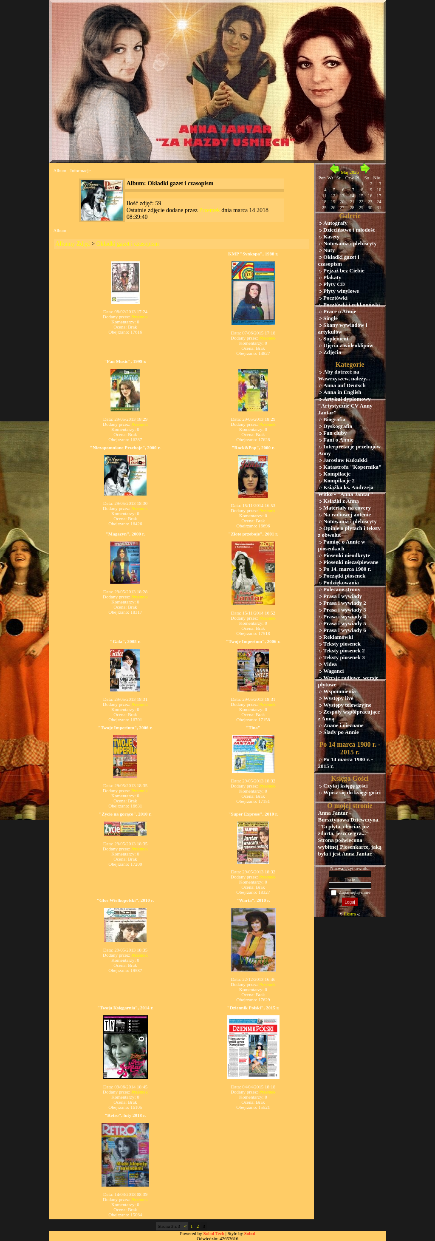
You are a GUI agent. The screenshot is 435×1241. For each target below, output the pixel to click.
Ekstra (350, 913)
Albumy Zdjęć (73, 244)
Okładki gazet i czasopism (127, 244)
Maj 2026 (350, 172)
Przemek (209, 210)
